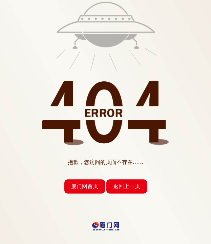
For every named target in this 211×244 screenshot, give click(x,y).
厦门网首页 (84, 186)
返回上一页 (126, 186)
